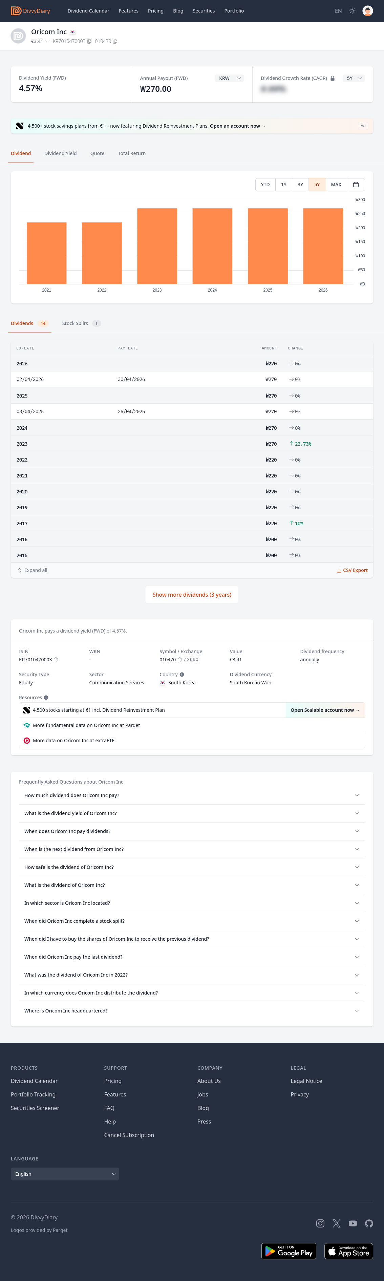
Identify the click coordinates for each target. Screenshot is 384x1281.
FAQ (109, 1108)
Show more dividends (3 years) (192, 594)
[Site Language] (338, 10)
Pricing (156, 10)
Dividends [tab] (30, 323)
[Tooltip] (181, 674)
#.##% (273, 88)
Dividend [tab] (21, 153)
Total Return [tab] (132, 153)
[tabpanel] (192, 237)
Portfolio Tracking (33, 1094)
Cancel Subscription (129, 1135)
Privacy (300, 1094)
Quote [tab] (97, 153)
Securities (204, 10)
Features (128, 10)
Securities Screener (35, 1108)
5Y (317, 184)
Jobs (202, 1094)
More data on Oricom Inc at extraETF (73, 740)
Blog (203, 1108)
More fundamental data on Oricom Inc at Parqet (86, 725)
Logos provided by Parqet (39, 1230)
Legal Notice (306, 1081)
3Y (300, 184)
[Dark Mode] (352, 11)
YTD (265, 184)
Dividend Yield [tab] (60, 153)
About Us (209, 1081)
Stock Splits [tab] (81, 323)
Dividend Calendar (88, 10)
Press (204, 1121)
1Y (283, 184)
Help (110, 1121)
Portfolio (234, 10)
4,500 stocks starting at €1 (99, 710)
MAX (336, 184)
